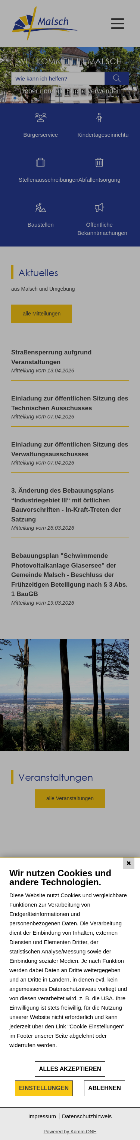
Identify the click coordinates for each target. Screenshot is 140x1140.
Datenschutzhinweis (87, 1116)
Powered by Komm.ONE (70, 1131)
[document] (70, 964)
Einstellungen (44, 1088)
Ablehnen (104, 1088)
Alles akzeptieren (70, 1069)
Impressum (42, 1116)
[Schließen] (128, 863)
